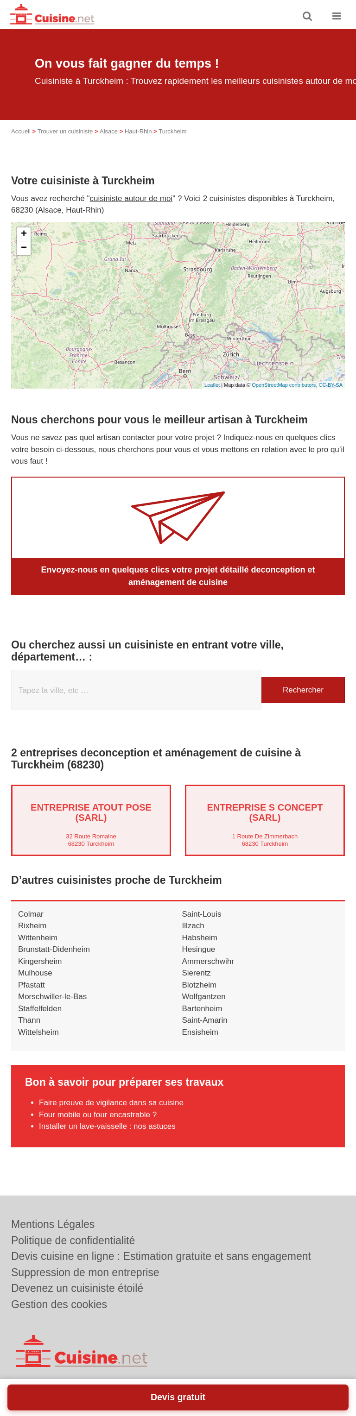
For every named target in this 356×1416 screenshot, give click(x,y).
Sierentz (196, 973)
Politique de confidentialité (73, 1240)
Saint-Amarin (205, 1020)
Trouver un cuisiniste (65, 131)
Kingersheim (40, 961)
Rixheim (32, 925)
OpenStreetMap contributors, (285, 385)
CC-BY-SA (330, 385)
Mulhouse (35, 973)
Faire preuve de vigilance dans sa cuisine (111, 1102)
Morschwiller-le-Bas (52, 996)
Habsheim (200, 937)
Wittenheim (37, 937)
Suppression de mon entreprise (85, 1272)
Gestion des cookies (59, 1304)
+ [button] (24, 234)
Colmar (31, 914)
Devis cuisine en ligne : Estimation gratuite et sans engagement (161, 1256)
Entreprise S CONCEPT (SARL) (265, 812)
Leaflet (212, 385)
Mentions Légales (53, 1224)
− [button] (24, 248)
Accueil (21, 131)
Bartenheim (202, 1008)
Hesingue (199, 949)
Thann (29, 1020)
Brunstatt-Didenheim (54, 949)
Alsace (109, 131)
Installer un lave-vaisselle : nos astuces (107, 1126)
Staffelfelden (40, 1008)
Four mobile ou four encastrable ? (98, 1114)
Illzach (193, 925)
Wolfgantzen (204, 996)
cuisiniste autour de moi (131, 198)
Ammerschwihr (208, 961)
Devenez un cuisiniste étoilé (77, 1288)
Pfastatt (31, 985)
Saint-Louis (202, 914)
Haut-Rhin (138, 131)
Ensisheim (200, 1032)
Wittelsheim (38, 1032)
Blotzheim (199, 985)
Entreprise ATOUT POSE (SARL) (91, 812)
